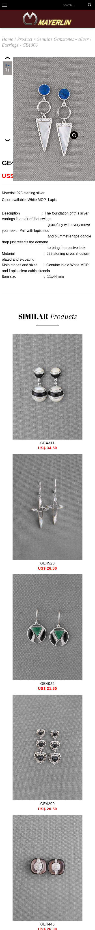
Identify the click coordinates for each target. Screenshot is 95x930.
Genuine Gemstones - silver (63, 39)
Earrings (10, 45)
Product (24, 39)
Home (7, 39)
